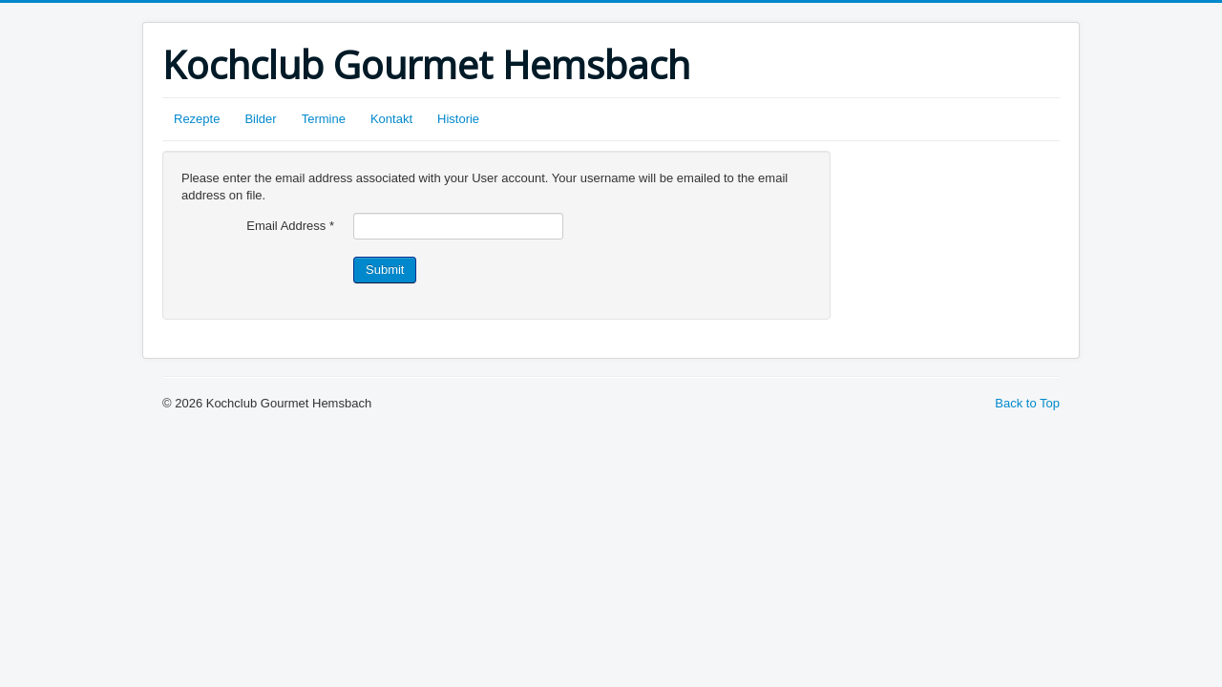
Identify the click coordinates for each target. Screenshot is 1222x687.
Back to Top (1027, 403)
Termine (324, 119)
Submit (385, 269)
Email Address (290, 226)
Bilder (260, 119)
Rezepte (197, 119)
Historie (458, 119)
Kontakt (391, 119)
